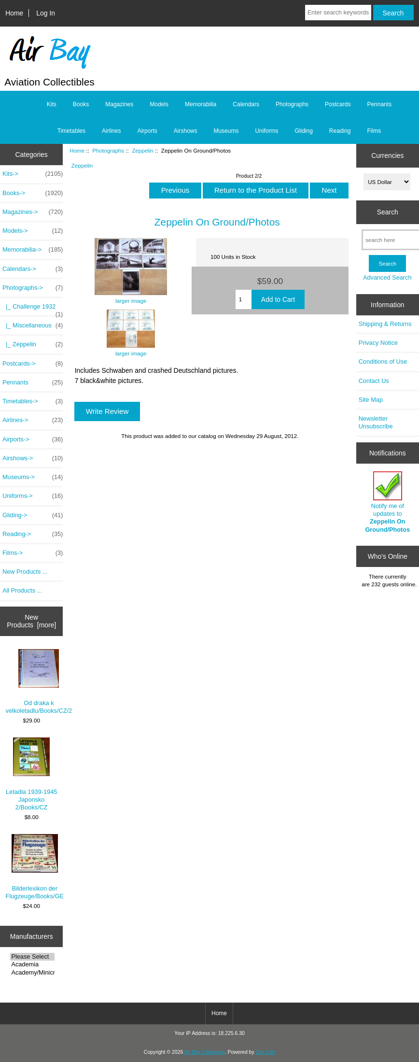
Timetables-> (32, 401)
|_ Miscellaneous (32, 325)
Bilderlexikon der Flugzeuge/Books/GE (35, 866)
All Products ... (22, 590)
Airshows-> (32, 458)
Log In (45, 13)
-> (32, 288)
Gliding (303, 130)
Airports (147, 130)
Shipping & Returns (385, 323)
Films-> (32, 553)
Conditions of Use (383, 361)
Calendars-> (32, 269)
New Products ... (25, 571)
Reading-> (32, 534)
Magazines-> (32, 212)
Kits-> (32, 174)
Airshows (185, 130)
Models (159, 104)
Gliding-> (32, 515)
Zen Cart (266, 1052)
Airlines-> (32, 420)
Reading (340, 130)
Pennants (379, 104)
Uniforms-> (32, 496)
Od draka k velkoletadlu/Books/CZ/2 (39, 681)
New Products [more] (31, 621)
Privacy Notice (378, 342)
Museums (225, 130)
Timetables (71, 130)
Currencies (387, 155)
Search (387, 212)
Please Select (32, 957)
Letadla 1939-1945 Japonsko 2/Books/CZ (31, 774)
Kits (51, 104)
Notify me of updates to (387, 502)
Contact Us (374, 380)
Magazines (119, 104)
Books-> (32, 193)
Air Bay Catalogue (204, 1052)
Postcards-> (32, 364)
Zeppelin (142, 150)
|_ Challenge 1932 (32, 309)
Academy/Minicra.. (32, 973)
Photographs (108, 150)
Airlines (111, 130)
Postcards (337, 104)
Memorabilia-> (32, 250)
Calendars (246, 104)
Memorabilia (200, 104)
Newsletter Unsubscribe (376, 422)
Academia (32, 964)
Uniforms (266, 130)
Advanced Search (387, 277)
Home (14, 13)
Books (81, 104)
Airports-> (32, 439)
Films (374, 130)
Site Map (371, 399)
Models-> (32, 231)
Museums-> (32, 477)
